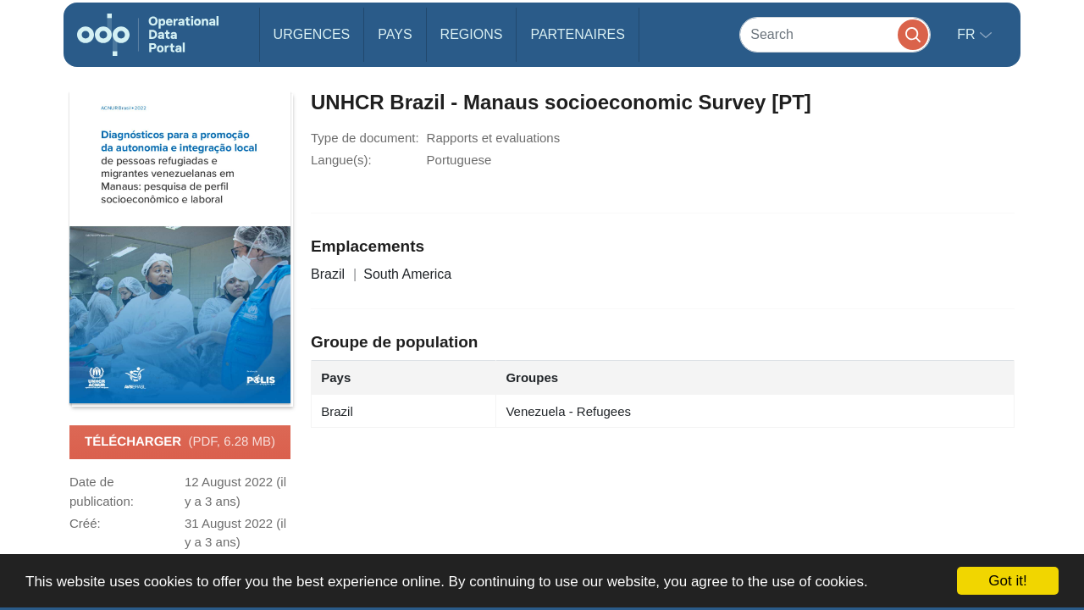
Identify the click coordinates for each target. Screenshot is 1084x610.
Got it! (1007, 581)
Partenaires (577, 34)
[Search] (835, 34)
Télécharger (180, 442)
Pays (395, 34)
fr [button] (968, 34)
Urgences (312, 34)
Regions (471, 34)
